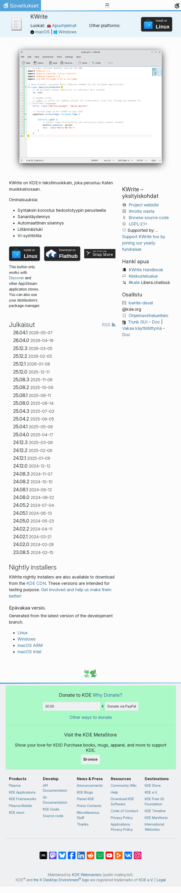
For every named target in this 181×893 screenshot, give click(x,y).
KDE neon (16, 812)
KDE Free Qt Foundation (154, 801)
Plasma (15, 785)
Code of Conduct (124, 811)
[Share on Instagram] (137, 853)
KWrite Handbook (146, 269)
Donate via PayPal (121, 706)
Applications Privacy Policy (122, 826)
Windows (65, 31)
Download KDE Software (122, 801)
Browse (90, 759)
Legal (161, 880)
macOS (40, 31)
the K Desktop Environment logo (61, 880)
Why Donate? (107, 695)
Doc (156, 321)
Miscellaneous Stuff (88, 815)
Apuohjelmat (61, 25)
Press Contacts (89, 806)
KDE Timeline (155, 811)
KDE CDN (36, 583)
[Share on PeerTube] (119, 853)
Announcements (90, 785)
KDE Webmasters (87, 875)
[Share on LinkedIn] (81, 853)
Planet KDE (85, 799)
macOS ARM (30, 645)
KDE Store (153, 785)
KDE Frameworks (22, 799)
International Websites (154, 826)
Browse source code (149, 217)
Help (114, 792)
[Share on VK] (128, 853)
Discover (16, 278)
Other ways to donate (91, 717)
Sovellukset (20, 6)
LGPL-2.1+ (138, 223)
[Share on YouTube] (109, 853)
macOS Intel (29, 651)
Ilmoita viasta (141, 211)
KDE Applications (22, 792)
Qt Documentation (55, 799)
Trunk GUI (138, 321)
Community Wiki (123, 785)
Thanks (83, 824)
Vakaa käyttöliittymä (142, 328)
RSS (109, 324)
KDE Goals (51, 809)
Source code (53, 816)
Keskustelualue (143, 276)
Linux (22, 632)
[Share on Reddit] (90, 853)
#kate (134, 282)
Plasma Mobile (20, 806)
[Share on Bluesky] (62, 853)
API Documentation (55, 788)
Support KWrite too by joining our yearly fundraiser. (143, 243)
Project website (144, 204)
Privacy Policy (122, 818)
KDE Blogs (85, 792)
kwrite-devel (141, 302)
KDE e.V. (151, 792)
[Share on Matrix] (43, 853)
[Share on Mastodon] (53, 853)
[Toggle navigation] (107, 5)
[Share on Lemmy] (100, 853)
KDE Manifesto (156, 818)
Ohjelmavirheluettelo (148, 315)
